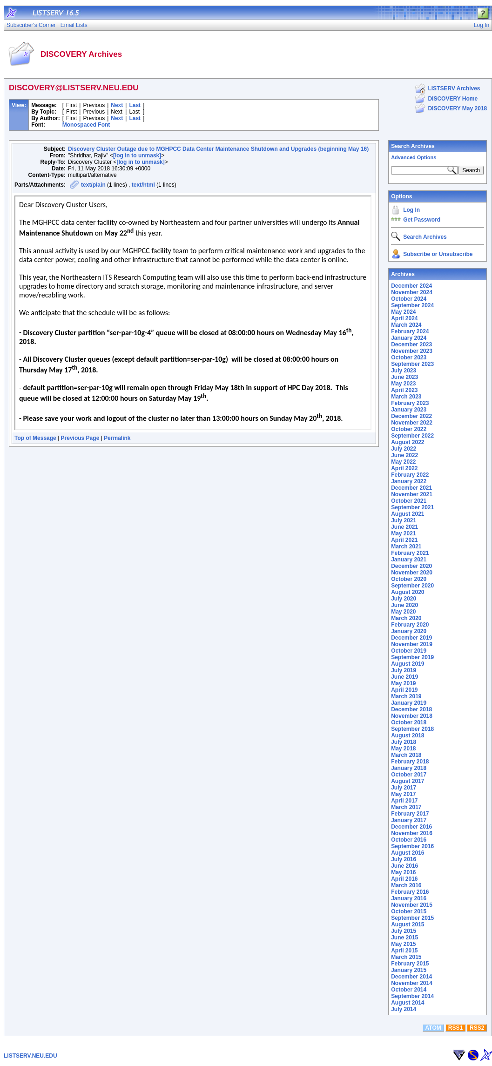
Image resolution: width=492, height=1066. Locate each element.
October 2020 (408, 579)
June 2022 (404, 455)
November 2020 (411, 572)
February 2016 (410, 892)
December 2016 (411, 826)
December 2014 (411, 976)
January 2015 (408, 970)
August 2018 (407, 735)
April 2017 (404, 800)
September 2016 (412, 846)
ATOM (433, 1028)
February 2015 (410, 963)
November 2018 (411, 716)
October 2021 (408, 501)
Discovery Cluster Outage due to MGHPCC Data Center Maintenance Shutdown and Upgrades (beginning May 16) (218, 149)
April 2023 (404, 390)
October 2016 (408, 840)
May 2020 (403, 611)
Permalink (117, 438)
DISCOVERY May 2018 (457, 108)
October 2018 (408, 722)
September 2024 (412, 305)
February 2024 (410, 331)
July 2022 (403, 448)
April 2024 (404, 318)
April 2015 (404, 950)
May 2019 (403, 683)
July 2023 (403, 370)
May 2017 (403, 794)
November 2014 (411, 983)
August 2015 (407, 924)
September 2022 (412, 435)
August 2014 (407, 1002)
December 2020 (411, 566)
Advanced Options (413, 157)
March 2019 (406, 696)
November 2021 (411, 494)
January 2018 (408, 768)
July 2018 (403, 742)
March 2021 (406, 546)
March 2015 (406, 957)
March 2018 (406, 755)
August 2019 (407, 664)
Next (117, 105)
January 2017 (408, 820)
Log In (411, 210)
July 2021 (403, 520)
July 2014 (403, 1009)
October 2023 (408, 357)
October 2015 (408, 911)
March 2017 (406, 807)
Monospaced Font (86, 124)
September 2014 (412, 996)
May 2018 (403, 748)
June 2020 (404, 605)
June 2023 (404, 377)
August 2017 (407, 781)
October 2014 (408, 989)
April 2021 (404, 540)
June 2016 (404, 866)
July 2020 (403, 598)
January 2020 (408, 631)
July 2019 (403, 670)
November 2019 (411, 644)
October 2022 (408, 429)
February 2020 (410, 624)
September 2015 (412, 918)
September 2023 (412, 364)
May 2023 (403, 383)
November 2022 (411, 422)
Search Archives (413, 146)
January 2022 (408, 481)
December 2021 (411, 488)
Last (135, 105)
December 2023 (411, 344)
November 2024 (411, 292)
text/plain (93, 185)
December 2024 (411, 286)
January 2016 (408, 898)
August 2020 (407, 592)
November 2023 (411, 351)
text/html (143, 185)
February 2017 (410, 813)
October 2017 (408, 774)
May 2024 (403, 312)
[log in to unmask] (137, 155)
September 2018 (412, 729)
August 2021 (407, 514)
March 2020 (406, 618)
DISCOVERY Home (453, 98)
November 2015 (411, 905)
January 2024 (408, 338)
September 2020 (412, 585)
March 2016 (406, 885)
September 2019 (412, 657)
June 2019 (404, 677)
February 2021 (410, 553)
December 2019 (411, 637)
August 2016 (407, 853)
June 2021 (404, 527)
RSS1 (455, 1028)
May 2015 (403, 944)
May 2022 (403, 462)
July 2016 (403, 859)
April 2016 (404, 879)
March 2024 (406, 325)
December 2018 (411, 709)
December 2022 (411, 416)
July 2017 (403, 787)
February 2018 (410, 761)
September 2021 (412, 507)
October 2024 (408, 299)
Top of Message (35, 438)
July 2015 (403, 931)
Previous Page (80, 438)
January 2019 (408, 703)
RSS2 (477, 1028)
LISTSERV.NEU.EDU (30, 1056)
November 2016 (411, 833)
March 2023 (406, 396)
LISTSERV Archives (454, 88)
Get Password (421, 219)
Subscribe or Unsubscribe (437, 254)
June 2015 (404, 937)
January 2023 (408, 409)
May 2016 (403, 872)
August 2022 (407, 442)
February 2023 (410, 403)
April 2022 (404, 468)
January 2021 (408, 559)
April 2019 (404, 690)
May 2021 (403, 533)
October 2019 (408, 651)
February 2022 (410, 475)
